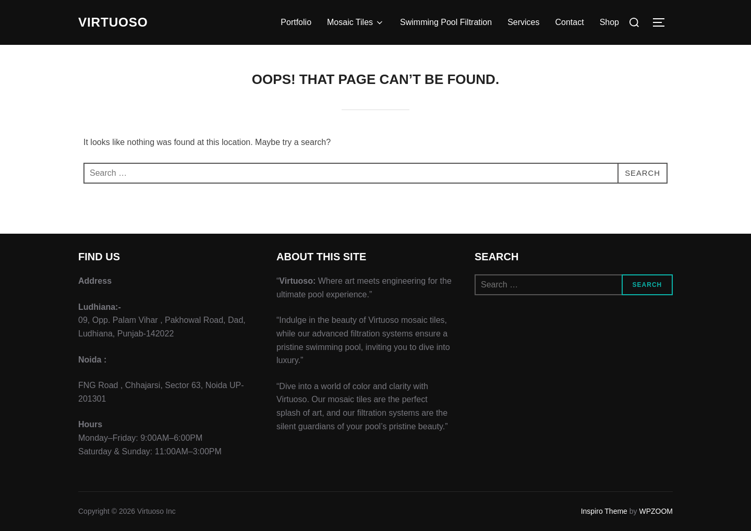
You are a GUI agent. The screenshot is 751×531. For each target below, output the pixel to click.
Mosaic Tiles (355, 22)
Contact (569, 22)
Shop (609, 22)
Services (523, 22)
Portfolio (296, 22)
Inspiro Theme (604, 511)
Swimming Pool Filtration (446, 22)
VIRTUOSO (115, 22)
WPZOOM (656, 511)
